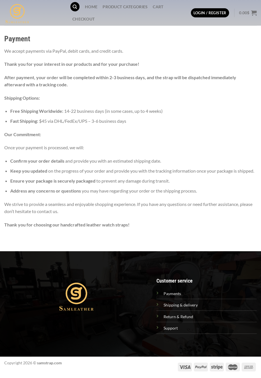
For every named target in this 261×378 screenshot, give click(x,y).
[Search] (74, 6)
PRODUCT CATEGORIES (125, 6)
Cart (158, 6)
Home (91, 6)
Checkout (83, 19)
